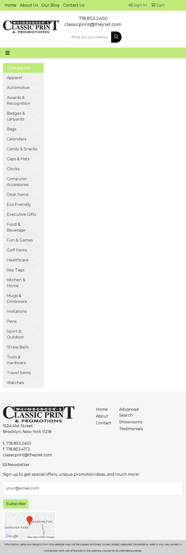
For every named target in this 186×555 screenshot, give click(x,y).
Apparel (14, 77)
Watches (15, 382)
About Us (29, 5)
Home (10, 5)
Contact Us (73, 5)
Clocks (13, 169)
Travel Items (19, 372)
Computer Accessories (18, 182)
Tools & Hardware (16, 360)
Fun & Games (20, 240)
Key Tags (15, 270)
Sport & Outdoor (15, 334)
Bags (11, 129)
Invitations (17, 311)
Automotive (18, 87)
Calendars (16, 139)
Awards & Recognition (18, 100)
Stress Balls (18, 347)
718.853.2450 (93, 18)
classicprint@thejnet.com (27, 455)
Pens (11, 321)
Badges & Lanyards (16, 116)
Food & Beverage (16, 227)
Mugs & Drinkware (17, 298)
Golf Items (17, 250)
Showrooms (128, 422)
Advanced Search (128, 412)
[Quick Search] (88, 37)
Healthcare (18, 260)
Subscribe (15, 503)
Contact (103, 423)
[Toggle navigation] (7, 52)
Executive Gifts (21, 214)
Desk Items (17, 194)
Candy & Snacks (22, 149)
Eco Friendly (19, 204)
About (102, 416)
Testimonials (128, 428)
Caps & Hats (18, 159)
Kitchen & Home (16, 283)
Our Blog (50, 5)
